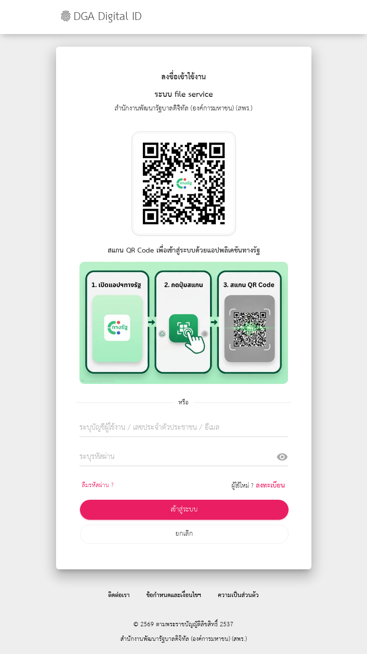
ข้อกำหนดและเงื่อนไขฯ (173, 595)
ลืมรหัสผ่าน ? (98, 485)
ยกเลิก (184, 533)
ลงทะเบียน (270, 485)
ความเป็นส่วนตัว (238, 595)
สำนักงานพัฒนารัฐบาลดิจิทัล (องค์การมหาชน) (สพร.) (183, 639)
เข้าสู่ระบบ (184, 509)
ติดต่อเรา (119, 595)
